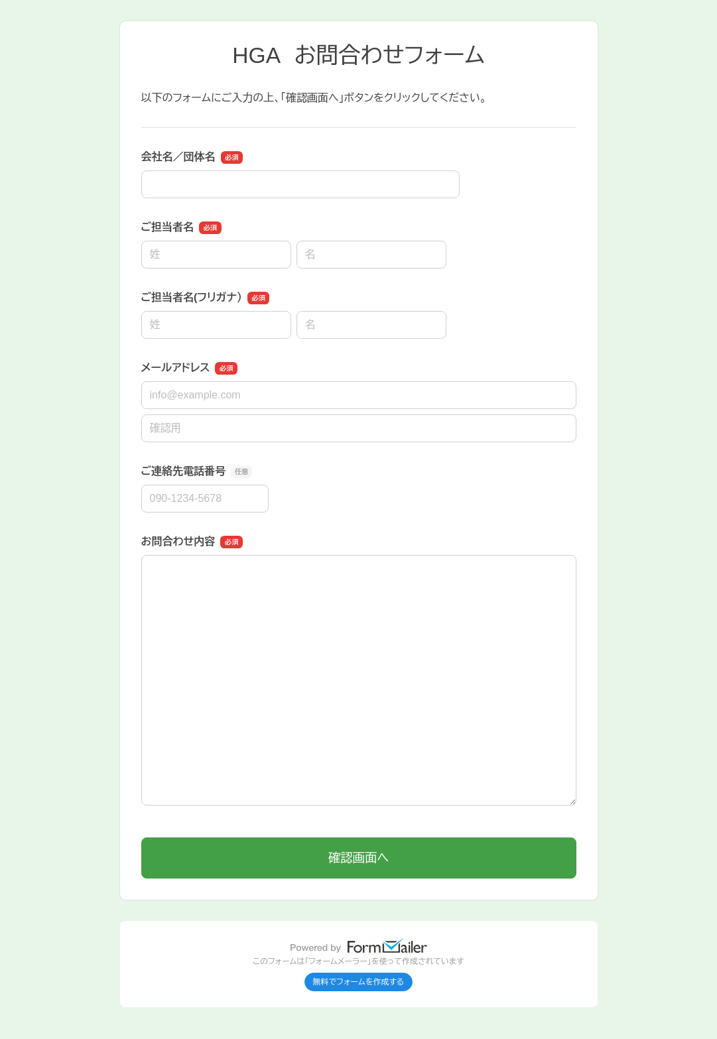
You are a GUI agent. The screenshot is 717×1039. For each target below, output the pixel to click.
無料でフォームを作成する (359, 982)
